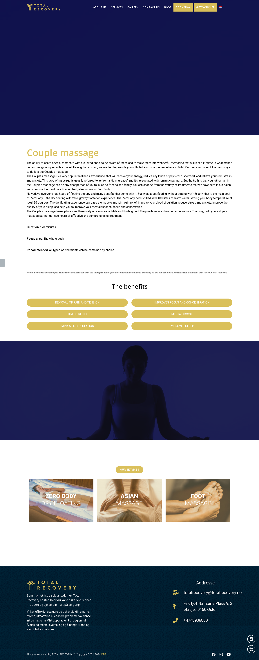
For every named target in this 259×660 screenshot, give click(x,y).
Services (117, 7)
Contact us (151, 7)
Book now (183, 7)
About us (99, 7)
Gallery (132, 7)
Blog (167, 7)
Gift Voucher (205, 7)
